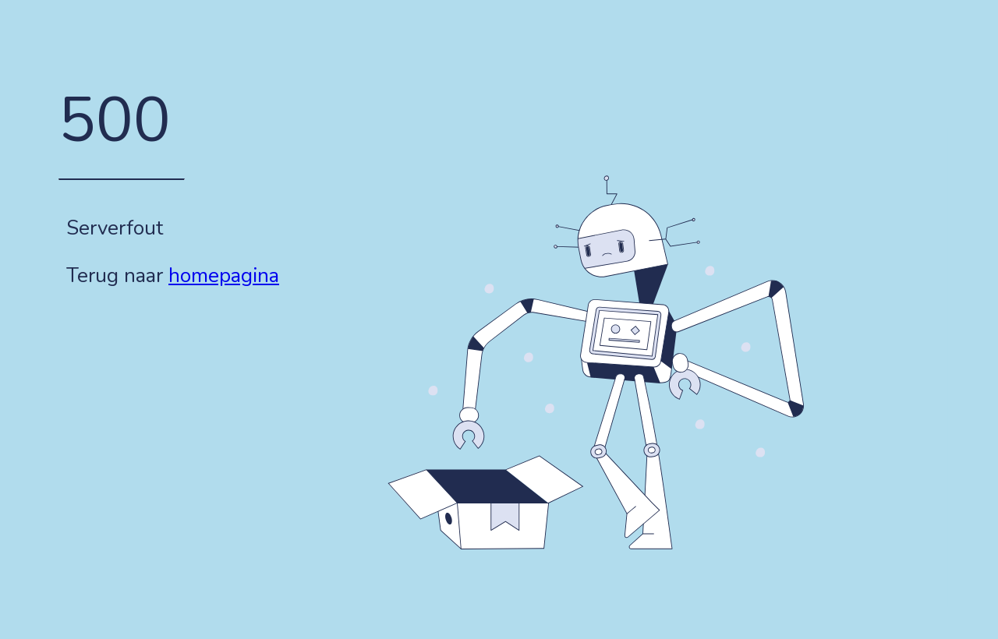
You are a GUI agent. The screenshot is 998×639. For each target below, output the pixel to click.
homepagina (223, 275)
